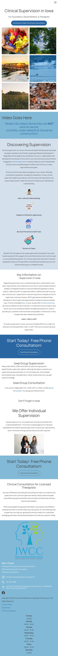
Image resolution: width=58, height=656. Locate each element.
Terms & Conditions (9, 611)
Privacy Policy (7, 604)
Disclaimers (6, 608)
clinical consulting (47, 303)
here (23, 303)
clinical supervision (19, 162)
